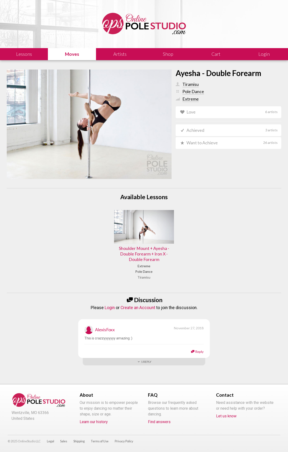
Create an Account (138, 307)
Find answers (159, 422)
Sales (63, 441)
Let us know (226, 416)
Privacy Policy (124, 441)
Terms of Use (100, 441)
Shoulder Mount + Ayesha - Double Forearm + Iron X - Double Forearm (144, 254)
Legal (50, 441)
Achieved (231, 130)
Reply (199, 352)
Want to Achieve (231, 142)
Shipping (79, 441)
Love (231, 112)
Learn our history (94, 422)
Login (110, 307)
